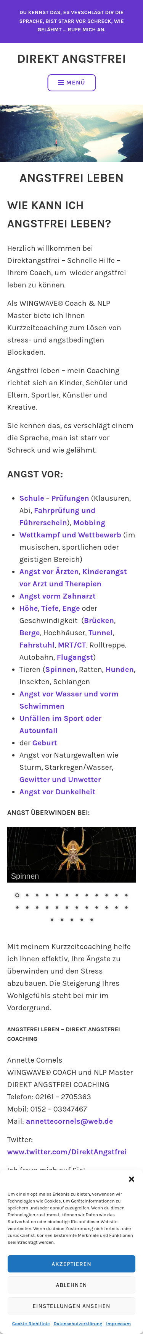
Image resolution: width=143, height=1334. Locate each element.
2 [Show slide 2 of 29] (27, 896)
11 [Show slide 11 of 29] (116, 896)
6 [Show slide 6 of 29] (67, 896)
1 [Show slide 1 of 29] (17, 896)
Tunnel (100, 632)
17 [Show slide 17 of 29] (57, 908)
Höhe (28, 608)
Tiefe (50, 608)
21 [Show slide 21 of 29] (96, 908)
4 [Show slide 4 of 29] (47, 896)
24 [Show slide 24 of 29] (126, 908)
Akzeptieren (71, 1264)
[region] (71, 881)
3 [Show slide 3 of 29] (37, 896)
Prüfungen (70, 498)
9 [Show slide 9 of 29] (96, 896)
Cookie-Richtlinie (31, 1323)
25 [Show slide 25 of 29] (52, 920)
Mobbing (89, 522)
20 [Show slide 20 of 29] (86, 908)
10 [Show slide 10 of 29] (106, 896)
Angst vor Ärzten (49, 571)
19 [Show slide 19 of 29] (76, 908)
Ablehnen (71, 1285)
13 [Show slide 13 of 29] (17, 908)
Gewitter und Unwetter (60, 779)
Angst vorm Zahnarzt (57, 596)
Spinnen (60, 669)
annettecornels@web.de (69, 1121)
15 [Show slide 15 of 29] (37, 908)
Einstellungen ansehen (71, 1306)
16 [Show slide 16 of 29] (47, 908)
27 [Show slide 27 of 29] (71, 920)
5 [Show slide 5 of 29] (57, 896)
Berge (29, 632)
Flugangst (75, 657)
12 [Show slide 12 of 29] (126, 896)
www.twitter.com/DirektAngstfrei (67, 1151)
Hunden (119, 669)
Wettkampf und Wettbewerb (70, 535)
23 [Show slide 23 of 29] (116, 908)
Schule (31, 498)
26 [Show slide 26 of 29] (62, 920)
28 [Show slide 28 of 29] (81, 920)
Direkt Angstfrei (71, 59)
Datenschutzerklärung (77, 1323)
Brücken (99, 620)
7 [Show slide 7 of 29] (76, 896)
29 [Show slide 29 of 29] (91, 920)
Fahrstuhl (37, 645)
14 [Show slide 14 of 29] (27, 908)
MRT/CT (72, 645)
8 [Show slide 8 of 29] (86, 896)
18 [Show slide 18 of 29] (67, 908)
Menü (71, 82)
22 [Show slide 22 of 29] (106, 908)
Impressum (118, 1323)
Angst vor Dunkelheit (57, 791)
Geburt (44, 742)
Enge (70, 608)
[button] (131, 1179)
